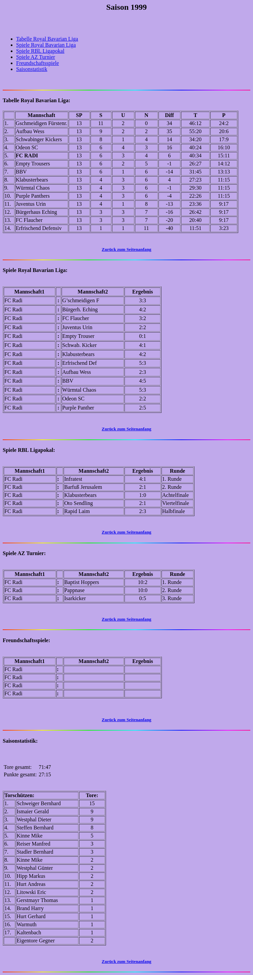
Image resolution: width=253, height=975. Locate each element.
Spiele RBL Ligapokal (40, 51)
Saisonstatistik (31, 69)
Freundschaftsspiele (37, 63)
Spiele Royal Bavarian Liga (46, 45)
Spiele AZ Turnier (35, 57)
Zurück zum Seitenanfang (126, 719)
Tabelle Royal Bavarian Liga (47, 39)
